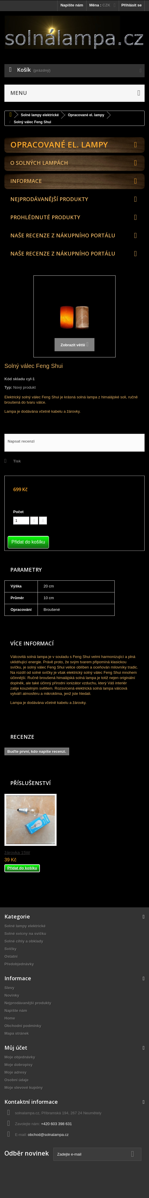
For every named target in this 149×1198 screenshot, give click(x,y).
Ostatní (11, 956)
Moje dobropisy (18, 1064)
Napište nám (71, 5)
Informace (26, 180)
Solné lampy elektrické (24, 926)
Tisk (17, 461)
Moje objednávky (19, 1057)
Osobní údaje (16, 1080)
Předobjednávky (19, 964)
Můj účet (15, 1047)
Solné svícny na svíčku (25, 933)
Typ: (8, 387)
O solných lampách (39, 162)
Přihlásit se (131, 5)
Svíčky (10, 949)
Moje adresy (15, 1072)
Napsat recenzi (21, 441)
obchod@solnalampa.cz (48, 1134)
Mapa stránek (16, 1033)
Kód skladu (14, 379)
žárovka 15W (17, 852)
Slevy (9, 988)
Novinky (11, 995)
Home (9, 1018)
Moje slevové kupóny (23, 1087)
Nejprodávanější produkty (49, 199)
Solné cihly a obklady (23, 941)
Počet (18, 512)
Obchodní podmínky (22, 1026)
